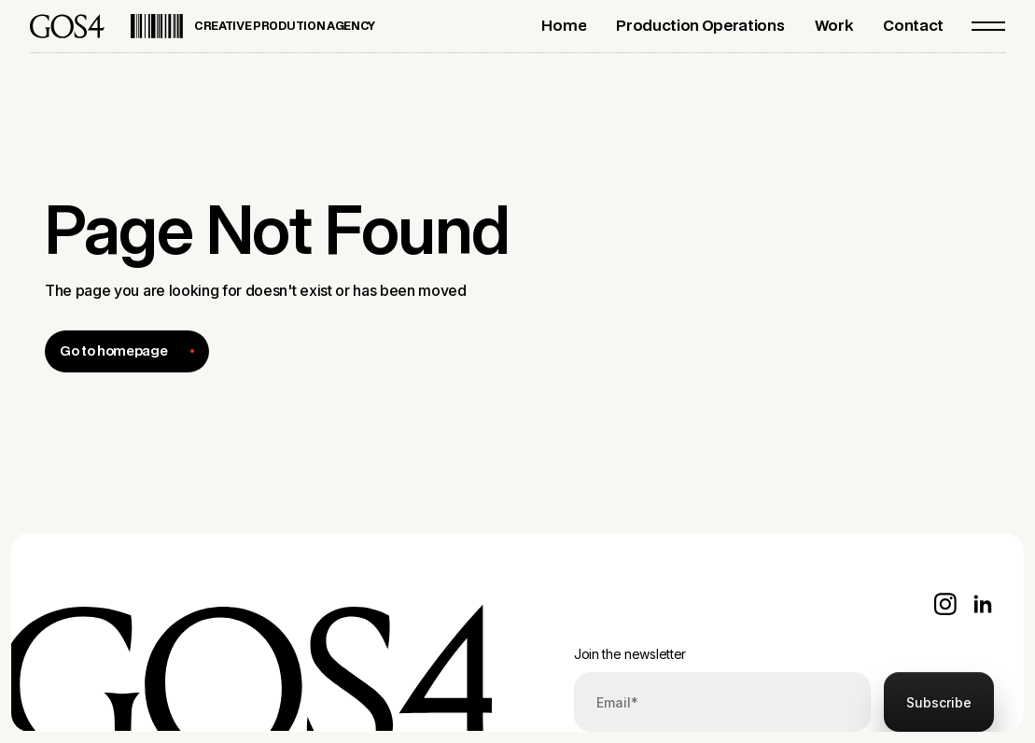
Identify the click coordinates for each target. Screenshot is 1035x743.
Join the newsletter (630, 654)
